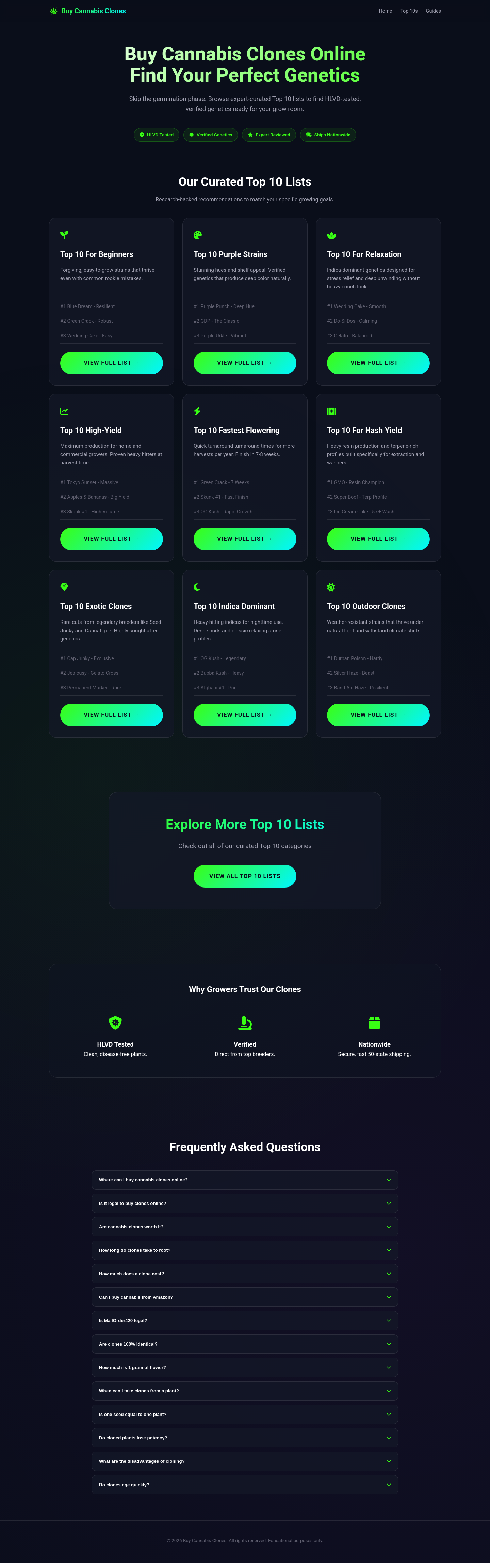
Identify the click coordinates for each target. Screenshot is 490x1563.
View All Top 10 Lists (245, 878)
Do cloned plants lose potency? (245, 1440)
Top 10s (409, 11)
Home (385, 11)
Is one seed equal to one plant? (245, 1416)
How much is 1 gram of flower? (245, 1369)
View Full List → (112, 363)
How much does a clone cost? (245, 1276)
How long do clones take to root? (245, 1252)
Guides (433, 11)
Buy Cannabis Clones (87, 11)
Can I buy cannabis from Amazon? (245, 1299)
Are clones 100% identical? (245, 1346)
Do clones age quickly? (245, 1487)
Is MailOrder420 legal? (245, 1322)
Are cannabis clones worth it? (245, 1229)
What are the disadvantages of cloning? (245, 1463)
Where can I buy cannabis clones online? (245, 1182)
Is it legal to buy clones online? (245, 1205)
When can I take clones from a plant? (245, 1393)
